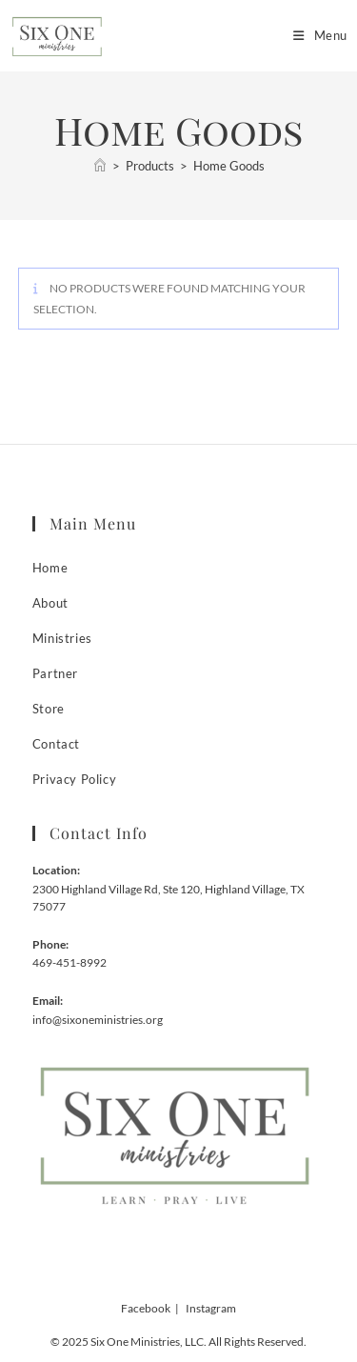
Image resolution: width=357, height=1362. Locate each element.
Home (50, 567)
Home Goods (229, 165)
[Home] (100, 165)
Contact (56, 743)
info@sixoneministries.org (97, 1019)
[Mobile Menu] (313, 35)
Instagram (211, 1308)
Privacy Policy (74, 779)
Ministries (62, 638)
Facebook (145, 1308)
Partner (55, 673)
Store (48, 708)
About (50, 603)
